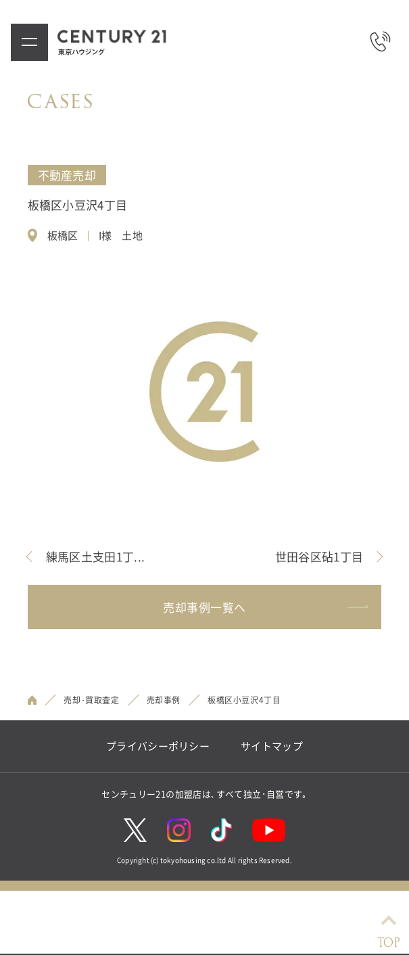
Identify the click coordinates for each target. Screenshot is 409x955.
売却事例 (164, 700)
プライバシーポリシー (158, 746)
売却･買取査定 (91, 700)
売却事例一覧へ (265, 607)
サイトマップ (272, 746)
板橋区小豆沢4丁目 (244, 700)
